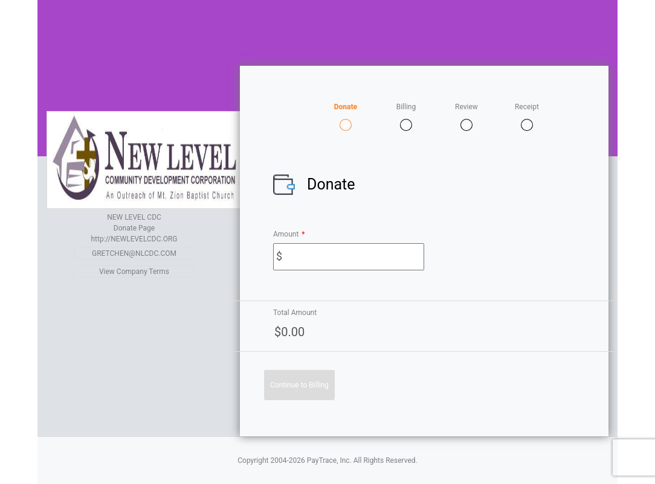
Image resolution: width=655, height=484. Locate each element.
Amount (289, 234)
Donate (345, 107)
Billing (406, 107)
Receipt (527, 107)
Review (466, 107)
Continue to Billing (299, 385)
